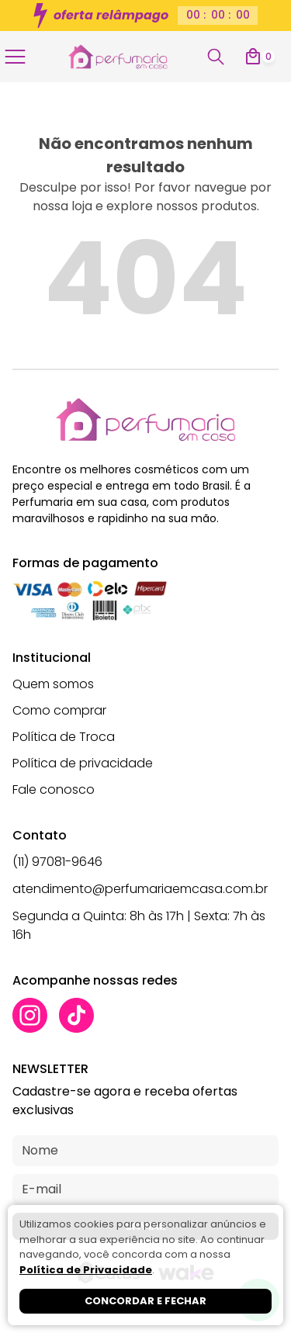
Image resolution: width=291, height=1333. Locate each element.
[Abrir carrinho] (259, 56)
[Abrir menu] (18, 56)
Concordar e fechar (145, 1300)
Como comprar (59, 710)
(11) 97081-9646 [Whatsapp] (57, 862)
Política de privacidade (82, 763)
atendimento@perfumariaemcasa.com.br (140, 889)
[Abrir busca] (215, 56)
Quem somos (53, 684)
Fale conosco (53, 789)
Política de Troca (63, 737)
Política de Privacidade (85, 1269)
